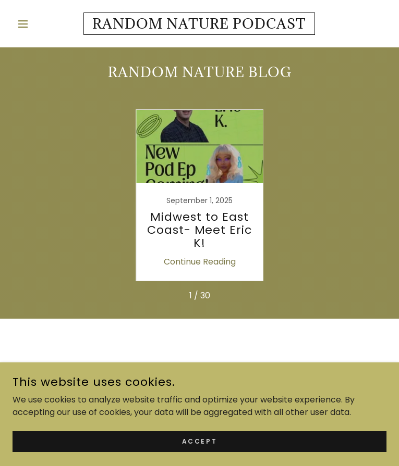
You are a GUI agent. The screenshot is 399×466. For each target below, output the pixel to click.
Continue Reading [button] (200, 262)
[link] (200, 23)
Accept (199, 440)
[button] (41, 24)
